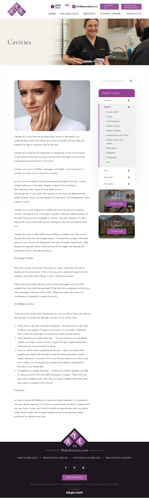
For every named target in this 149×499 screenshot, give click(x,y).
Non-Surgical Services (86, 457)
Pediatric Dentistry (114, 126)
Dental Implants (27, 457)
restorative (108, 181)
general (107, 107)
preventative (109, 188)
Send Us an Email (74, 478)
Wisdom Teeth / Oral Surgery (115, 145)
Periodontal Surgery (119, 457)
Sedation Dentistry (114, 131)
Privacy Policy (103, 485)
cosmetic (108, 100)
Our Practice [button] (69, 13)
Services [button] (89, 13)
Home (52, 13)
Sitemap (115, 485)
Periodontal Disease (55, 457)
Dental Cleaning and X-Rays (116, 137)
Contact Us (134, 13)
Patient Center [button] (111, 13)
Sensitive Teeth (112, 112)
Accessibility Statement (83, 485)
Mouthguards (112, 161)
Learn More (116, 208)
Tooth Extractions (113, 121)
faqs (106, 175)
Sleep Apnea (112, 151)
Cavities (109, 117)
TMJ (108, 165)
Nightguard (111, 156)
